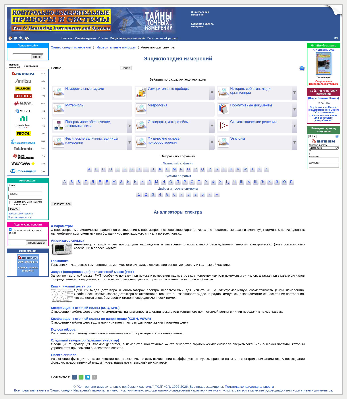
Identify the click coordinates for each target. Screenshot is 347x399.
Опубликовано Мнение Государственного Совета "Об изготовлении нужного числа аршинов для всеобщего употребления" (323, 114)
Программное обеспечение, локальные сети (82, 124)
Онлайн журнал (85, 38)
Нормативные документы (245, 105)
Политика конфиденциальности (249, 386)
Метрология (152, 105)
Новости (67, 38)
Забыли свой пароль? (20, 213)
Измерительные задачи (78, 89)
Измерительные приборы (162, 89)
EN (336, 38)
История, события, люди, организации (244, 91)
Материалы (68, 105)
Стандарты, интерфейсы (162, 122)
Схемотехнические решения (247, 122)
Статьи (103, 38)
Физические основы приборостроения (158, 141)
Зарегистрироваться (19, 217)
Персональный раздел (162, 38)
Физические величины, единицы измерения (85, 141)
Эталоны (231, 139)
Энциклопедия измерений (127, 38)
